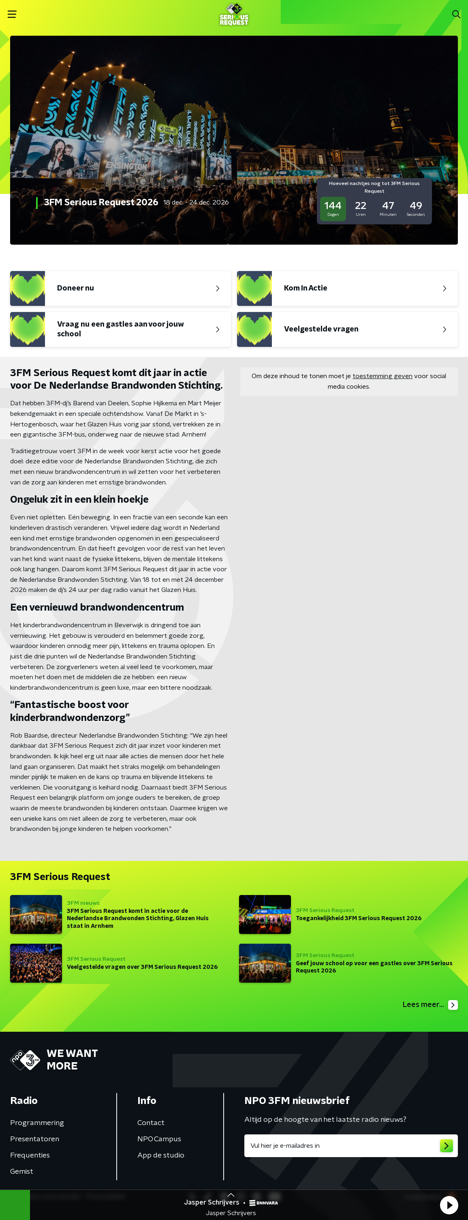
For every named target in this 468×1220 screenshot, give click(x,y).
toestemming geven (382, 376)
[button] (449, 1205)
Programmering (37, 1123)
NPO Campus (159, 1139)
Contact (151, 1123)
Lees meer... (430, 1005)
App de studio (160, 1155)
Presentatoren (34, 1139)
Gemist (21, 1171)
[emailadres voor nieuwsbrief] (351, 1145)
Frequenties (30, 1155)
